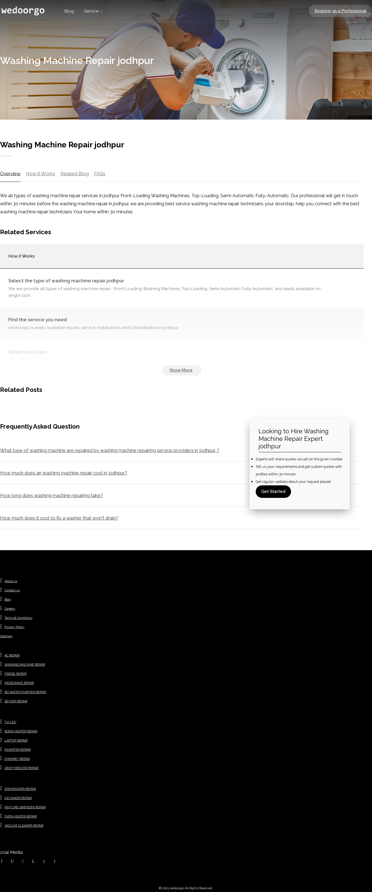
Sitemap (6, 636)
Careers (9, 609)
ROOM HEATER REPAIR (20, 731)
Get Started (273, 491)
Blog (69, 11)
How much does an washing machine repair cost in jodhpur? (63, 473)
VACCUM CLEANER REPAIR (23, 825)
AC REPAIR (11, 655)
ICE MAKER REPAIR (18, 798)
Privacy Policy (14, 627)
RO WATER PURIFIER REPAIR (25, 692)
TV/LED (10, 722)
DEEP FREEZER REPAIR (21, 768)
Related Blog (74, 173)
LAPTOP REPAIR (16, 740)
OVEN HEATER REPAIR (20, 816)
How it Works (40, 173)
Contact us (12, 590)
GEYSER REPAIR (15, 701)
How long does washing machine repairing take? (51, 495)
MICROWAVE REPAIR (19, 683)
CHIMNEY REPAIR (17, 759)
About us (10, 581)
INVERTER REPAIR (17, 750)
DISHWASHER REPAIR (20, 789)
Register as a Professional (340, 10)
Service (91, 11)
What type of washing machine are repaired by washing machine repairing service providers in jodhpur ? (109, 450)
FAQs (99, 173)
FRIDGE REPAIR (15, 674)
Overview (10, 173)
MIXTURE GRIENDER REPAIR (25, 807)
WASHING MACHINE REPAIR (24, 664)
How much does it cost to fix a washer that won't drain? (59, 518)
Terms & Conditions (18, 618)
